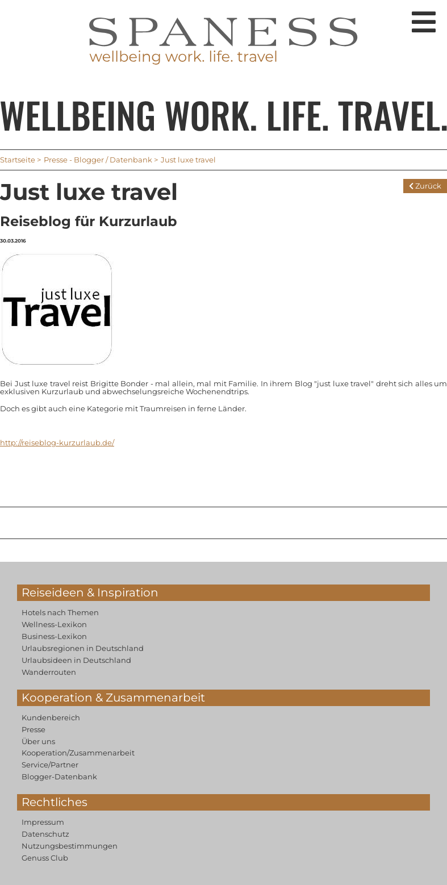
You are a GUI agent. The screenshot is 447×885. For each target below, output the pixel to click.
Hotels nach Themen (60, 612)
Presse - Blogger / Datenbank (98, 159)
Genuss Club (45, 857)
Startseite (17, 159)
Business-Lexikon (54, 636)
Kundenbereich (51, 717)
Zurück (425, 185)
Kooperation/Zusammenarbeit (78, 752)
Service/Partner (50, 764)
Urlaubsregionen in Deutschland (83, 648)
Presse (33, 729)
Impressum (43, 821)
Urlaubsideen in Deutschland (76, 660)
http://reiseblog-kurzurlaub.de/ (57, 442)
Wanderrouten (49, 672)
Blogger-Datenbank (59, 776)
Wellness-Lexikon (54, 624)
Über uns (38, 741)
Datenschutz (45, 833)
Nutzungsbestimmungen (70, 845)
